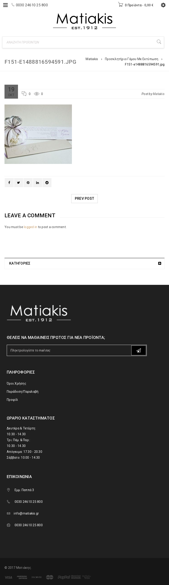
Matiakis (92, 59)
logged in (30, 227)
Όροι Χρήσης (16, 383)
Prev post (84, 198)
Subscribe (138, 350)
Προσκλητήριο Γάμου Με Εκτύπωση (131, 59)
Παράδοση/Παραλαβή (22, 391)
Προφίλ (12, 399)
